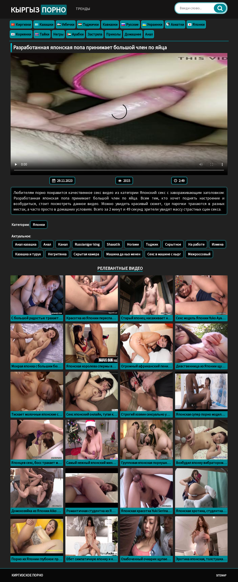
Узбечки (65, 24)
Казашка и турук (28, 254)
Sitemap (221, 575)
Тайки (42, 34)
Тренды (83, 8)
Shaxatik (113, 244)
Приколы (113, 34)
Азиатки (175, 24)
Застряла (95, 34)
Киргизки (21, 24)
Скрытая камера (86, 254)
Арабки (75, 34)
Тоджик (152, 244)
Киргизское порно (27, 575)
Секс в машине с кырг (164, 254)
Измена (217, 244)
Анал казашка (25, 244)
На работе (196, 244)
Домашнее (133, 34)
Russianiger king (87, 244)
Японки (196, 24)
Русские (130, 24)
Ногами (133, 244)
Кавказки (110, 24)
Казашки (44, 24)
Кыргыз (39, 10)
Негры (58, 34)
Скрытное (173, 244)
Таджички (88, 24)
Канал (63, 244)
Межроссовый (199, 254)
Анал (149, 34)
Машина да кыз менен (123, 254)
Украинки (152, 24)
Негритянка (57, 254)
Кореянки (21, 34)
